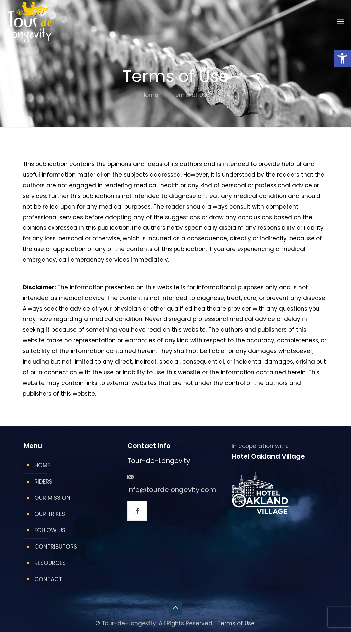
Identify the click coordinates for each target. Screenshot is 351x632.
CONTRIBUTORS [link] (56, 547)
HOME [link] (42, 465)
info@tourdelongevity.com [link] (171, 489)
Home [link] (149, 95)
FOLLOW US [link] (50, 530)
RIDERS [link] (43, 482)
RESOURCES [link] (50, 563)
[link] (342, 58)
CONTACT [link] (48, 579)
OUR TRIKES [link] (50, 514)
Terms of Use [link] (236, 623)
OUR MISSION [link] (52, 498)
